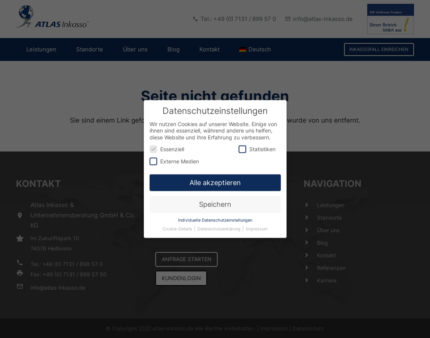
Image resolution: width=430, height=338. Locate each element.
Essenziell (167, 145)
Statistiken (257, 145)
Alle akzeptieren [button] (215, 179)
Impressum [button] (257, 225)
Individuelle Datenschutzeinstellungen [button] (215, 216)
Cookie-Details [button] (177, 225)
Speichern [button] (215, 200)
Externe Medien (174, 157)
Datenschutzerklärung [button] (219, 225)
